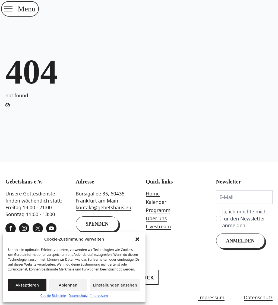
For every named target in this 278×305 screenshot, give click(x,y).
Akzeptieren (27, 285)
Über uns (156, 218)
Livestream (158, 226)
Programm (158, 210)
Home (153, 193)
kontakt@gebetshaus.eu (103, 207)
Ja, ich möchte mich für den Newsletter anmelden (244, 218)
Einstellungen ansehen (115, 285)
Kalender (156, 202)
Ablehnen (68, 285)
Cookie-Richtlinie (53, 296)
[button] (137, 239)
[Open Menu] (8, 9)
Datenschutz (78, 296)
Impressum (99, 296)
